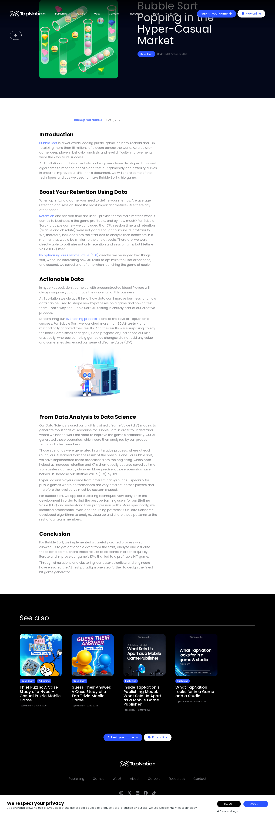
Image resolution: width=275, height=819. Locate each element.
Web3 (96, 13)
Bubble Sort (48, 143)
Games (80, 13)
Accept (255, 804)
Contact (172, 13)
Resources (136, 13)
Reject (229, 804)
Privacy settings (227, 811)
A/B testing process (81, 319)
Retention (46, 216)
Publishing (61, 13)
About (155, 13)
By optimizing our (68, 255)
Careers (114, 13)
